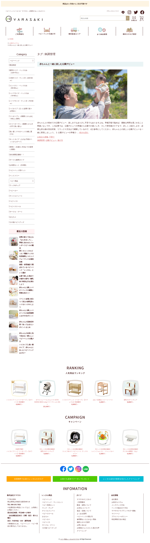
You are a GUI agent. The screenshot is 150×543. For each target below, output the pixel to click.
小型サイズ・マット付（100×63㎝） (21, 79)
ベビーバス (14, 201)
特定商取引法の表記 (119, 519)
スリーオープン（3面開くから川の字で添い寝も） (21, 125)
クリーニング (81, 531)
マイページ (116, 514)
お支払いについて (83, 508)
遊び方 (60, 140)
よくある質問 (81, 514)
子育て (52, 137)
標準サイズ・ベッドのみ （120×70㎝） (18, 71)
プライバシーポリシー (120, 516)
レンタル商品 (47, 495)
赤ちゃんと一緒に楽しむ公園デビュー (57, 64)
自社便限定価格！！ (17, 154)
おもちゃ (13, 217)
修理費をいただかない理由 (86, 519)
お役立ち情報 (42, 137)
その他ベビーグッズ (17, 222)
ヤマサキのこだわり (84, 499)
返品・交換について (84, 511)
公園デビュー (50, 140)
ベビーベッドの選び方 (85, 516)
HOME (11, 39)
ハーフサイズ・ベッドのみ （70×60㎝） (19, 94)
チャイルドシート (16, 196)
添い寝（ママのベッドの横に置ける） (21, 133)
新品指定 (13, 65)
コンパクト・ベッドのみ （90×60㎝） (18, 87)
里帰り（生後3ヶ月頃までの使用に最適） (21, 148)
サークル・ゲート (16, 212)
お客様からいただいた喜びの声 (88, 528)
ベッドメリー (14, 176)
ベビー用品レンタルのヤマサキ (69, 539)
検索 (127, 18)
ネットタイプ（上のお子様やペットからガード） (21, 140)
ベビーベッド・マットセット (52, 502)
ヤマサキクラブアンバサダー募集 (124, 511)
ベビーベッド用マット (18, 170)
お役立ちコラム (14, 43)
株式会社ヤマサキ (14, 495)
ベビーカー (14, 191)
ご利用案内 (81, 502)
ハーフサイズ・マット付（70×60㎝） (21, 102)
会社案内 (115, 499)
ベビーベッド (15, 61)
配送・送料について (84, 505)
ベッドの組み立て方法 (120, 508)
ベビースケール (15, 206)
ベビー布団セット (48, 505)
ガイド (79, 495)
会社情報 (114, 495)
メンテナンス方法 (118, 505)
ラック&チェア (15, 185)
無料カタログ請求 (83, 522)
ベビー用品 (14, 181)
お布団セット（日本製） (18, 165)
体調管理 (41, 140)
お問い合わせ (81, 525)
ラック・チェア (47, 508)
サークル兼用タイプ (17, 160)
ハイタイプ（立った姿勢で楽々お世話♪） (21, 110)
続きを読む (84, 133)
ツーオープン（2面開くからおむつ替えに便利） (21, 117)
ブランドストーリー (113, 11)
